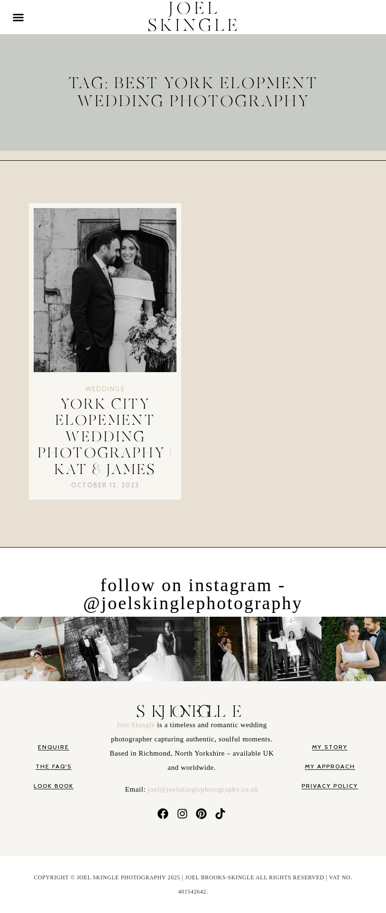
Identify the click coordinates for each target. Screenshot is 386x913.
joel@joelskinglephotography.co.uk (203, 789)
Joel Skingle (137, 725)
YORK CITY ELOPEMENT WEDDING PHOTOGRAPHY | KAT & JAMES (105, 437)
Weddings (105, 389)
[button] (18, 17)
